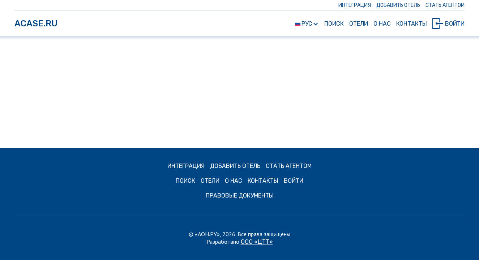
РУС (306, 23)
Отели (358, 23)
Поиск (334, 23)
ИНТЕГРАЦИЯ (354, 5)
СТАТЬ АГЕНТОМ (445, 5)
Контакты (411, 23)
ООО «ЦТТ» (257, 241)
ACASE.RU (35, 23)
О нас (382, 23)
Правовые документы (240, 195)
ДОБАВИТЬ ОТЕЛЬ (398, 5)
